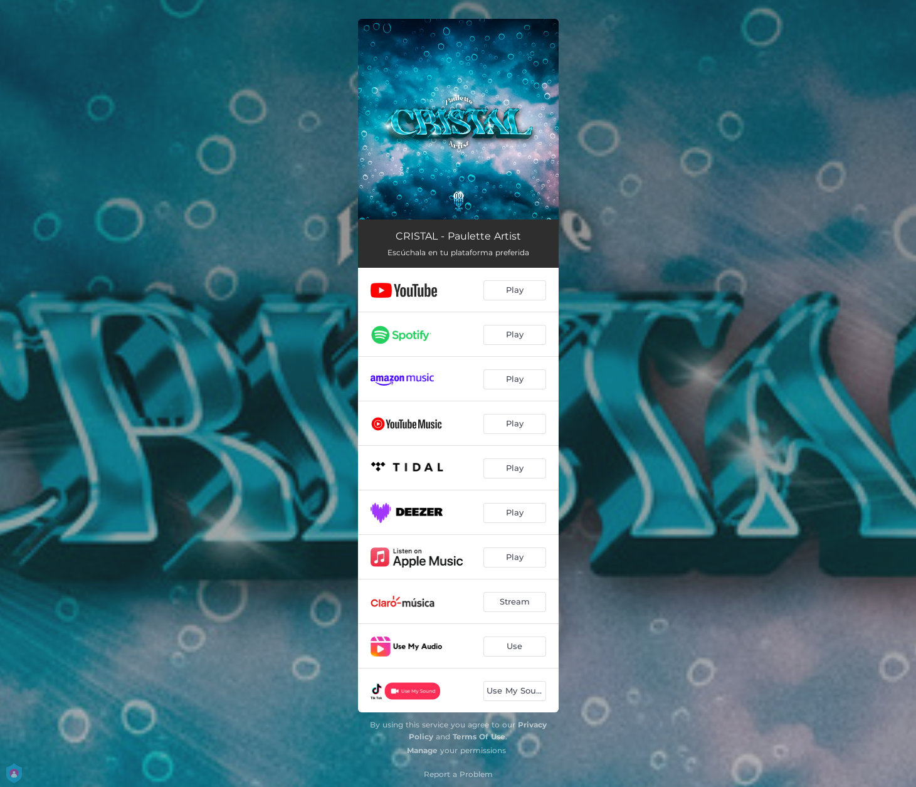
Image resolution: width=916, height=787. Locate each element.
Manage (422, 750)
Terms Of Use (479, 736)
